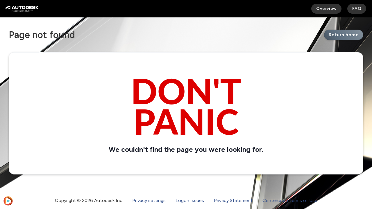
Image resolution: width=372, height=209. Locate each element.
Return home (344, 34)
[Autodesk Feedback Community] (22, 8)
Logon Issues (190, 200)
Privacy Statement (233, 200)
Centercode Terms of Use (289, 200)
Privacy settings (149, 200)
